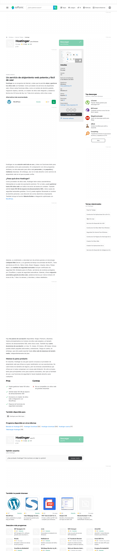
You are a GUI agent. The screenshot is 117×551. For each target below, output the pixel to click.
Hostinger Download (30, 426)
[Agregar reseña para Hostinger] (24, 44)
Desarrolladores (99, 8)
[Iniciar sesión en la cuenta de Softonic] (109, 7)
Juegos (71, 8)
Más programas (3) (72, 105)
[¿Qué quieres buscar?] (55, 8)
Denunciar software (67, 118)
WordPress (9, 199)
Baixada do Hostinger (13, 426)
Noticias (87, 8)
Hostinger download (48, 426)
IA (79, 8)
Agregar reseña (71, 114)
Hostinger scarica (64, 426)
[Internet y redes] (19, 37)
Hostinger (27, 41)
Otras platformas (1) (66, 86)
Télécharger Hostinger (13, 429)
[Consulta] (39, 8)
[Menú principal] (7, 7)
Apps (63, 8)
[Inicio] (6, 37)
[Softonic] (17, 7)
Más (98, 140)
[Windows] (11, 37)
